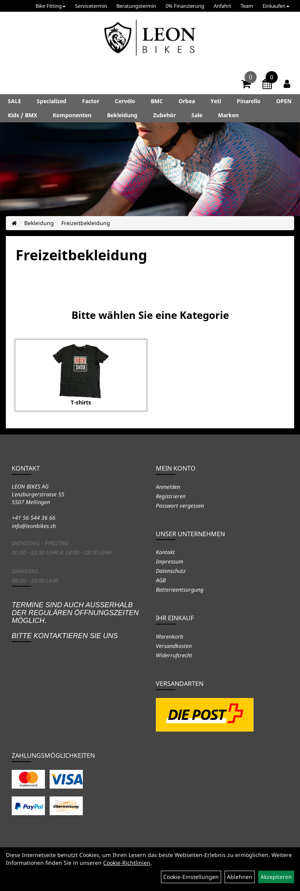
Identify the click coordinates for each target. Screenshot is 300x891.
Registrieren (171, 496)
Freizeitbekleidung (85, 223)
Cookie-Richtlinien (126, 862)
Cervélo (125, 101)
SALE (14, 101)
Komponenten (72, 115)
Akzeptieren (276, 876)
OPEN (283, 101)
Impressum (169, 561)
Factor (90, 101)
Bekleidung (122, 115)
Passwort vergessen (180, 505)
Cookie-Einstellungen (191, 876)
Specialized (51, 101)
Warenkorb (169, 636)
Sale (196, 115)
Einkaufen (275, 5)
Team (247, 5)
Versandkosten (174, 645)
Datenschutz (171, 570)
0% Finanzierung (185, 5)
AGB (161, 580)
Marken (228, 115)
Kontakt (165, 552)
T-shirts (81, 402)
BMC (157, 101)
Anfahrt (222, 5)
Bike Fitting (51, 5)
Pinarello (249, 101)
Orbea (187, 101)
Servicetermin (91, 5)
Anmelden (168, 486)
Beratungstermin (136, 5)
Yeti (216, 101)
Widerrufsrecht (174, 655)
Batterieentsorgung (180, 589)
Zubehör (164, 115)
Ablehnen (239, 876)
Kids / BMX (22, 115)
